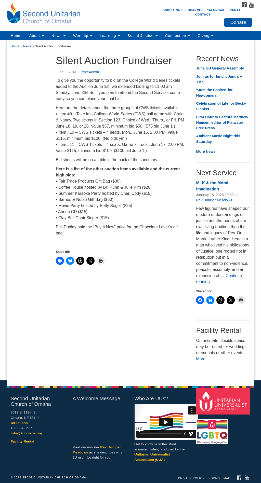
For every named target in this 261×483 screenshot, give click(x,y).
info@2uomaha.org (26, 433)
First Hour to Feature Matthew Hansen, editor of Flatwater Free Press (222, 122)
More (200, 359)
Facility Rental (22, 441)
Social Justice (143, 36)
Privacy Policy (191, 478)
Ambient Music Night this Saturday (218, 139)
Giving (205, 36)
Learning (110, 36)
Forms (214, 478)
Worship (82, 36)
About (36, 36)
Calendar (215, 10)
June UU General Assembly (220, 68)
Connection (177, 36)
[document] (130, 210)
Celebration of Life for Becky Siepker (221, 106)
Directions (173, 10)
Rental (236, 10)
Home (16, 36)
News (58, 36)
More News (205, 151)
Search (194, 10)
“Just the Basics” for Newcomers (214, 93)
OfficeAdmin (89, 72)
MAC (227, 478)
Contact (203, 14)
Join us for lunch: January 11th (219, 79)
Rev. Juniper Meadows (214, 200)
